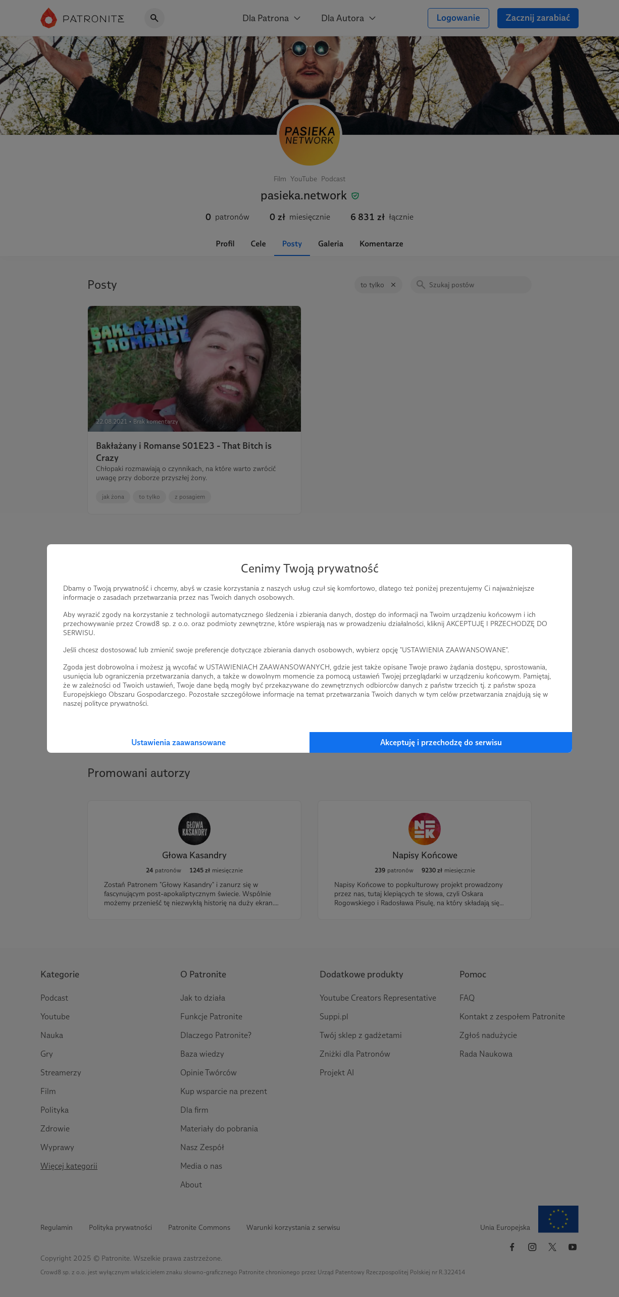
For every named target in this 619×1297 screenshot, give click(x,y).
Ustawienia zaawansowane (178, 742)
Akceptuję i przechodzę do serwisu (441, 742)
